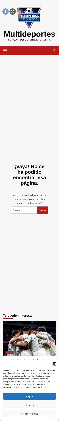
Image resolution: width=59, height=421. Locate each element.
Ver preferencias (29, 413)
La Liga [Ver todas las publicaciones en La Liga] (9, 352)
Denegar (29, 405)
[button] (54, 364)
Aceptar (29, 396)
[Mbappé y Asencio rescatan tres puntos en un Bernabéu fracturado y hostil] (29, 338)
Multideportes (29, 34)
